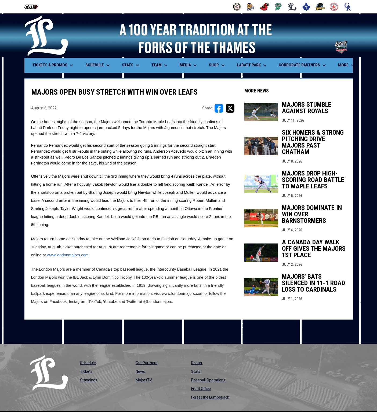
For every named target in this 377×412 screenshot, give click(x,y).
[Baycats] (251, 7)
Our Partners (146, 363)
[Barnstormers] (237, 7)
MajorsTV (144, 380)
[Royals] (348, 7)
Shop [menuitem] (217, 65)
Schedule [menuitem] (98, 65)
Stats (195, 371)
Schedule (88, 363)
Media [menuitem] (189, 65)
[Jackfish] (279, 7)
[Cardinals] (265, 7)
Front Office (201, 388)
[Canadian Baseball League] (33, 7)
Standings (88, 380)
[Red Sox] (334, 7)
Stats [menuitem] (131, 65)
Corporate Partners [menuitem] (303, 65)
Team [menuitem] (160, 65)
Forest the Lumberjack (210, 397)
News (140, 371)
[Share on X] (230, 108)
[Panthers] (320, 7)
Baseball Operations (208, 380)
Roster (196, 363)
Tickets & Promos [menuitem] (53, 65)
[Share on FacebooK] (219, 108)
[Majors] (292, 7)
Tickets (86, 371)
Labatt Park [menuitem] (252, 65)
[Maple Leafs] (306, 7)
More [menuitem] (347, 65)
